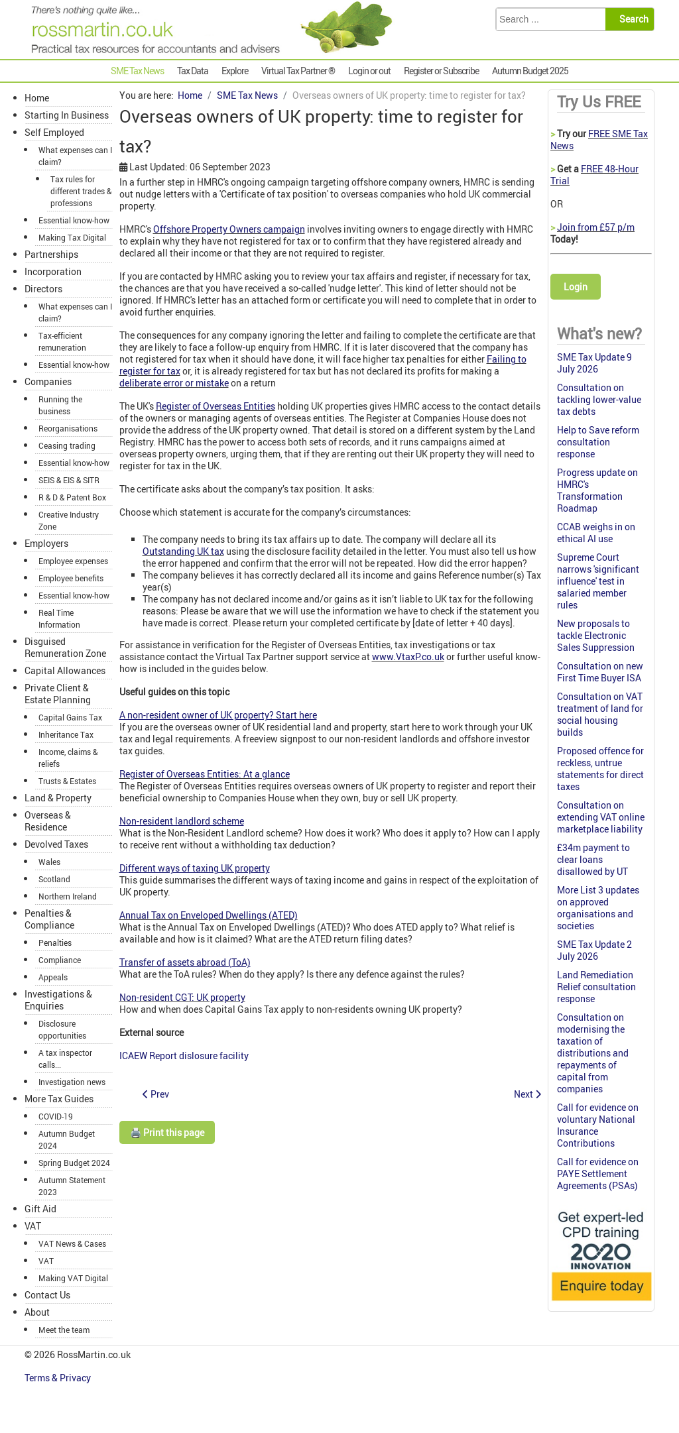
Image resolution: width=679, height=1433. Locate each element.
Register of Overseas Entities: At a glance (204, 774)
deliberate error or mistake (174, 382)
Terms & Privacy (59, 1377)
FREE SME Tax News (599, 139)
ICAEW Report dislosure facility (184, 1055)
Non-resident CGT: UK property (182, 997)
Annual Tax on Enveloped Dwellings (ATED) (208, 915)
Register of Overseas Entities (215, 406)
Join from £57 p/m (596, 227)
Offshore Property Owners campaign (229, 229)
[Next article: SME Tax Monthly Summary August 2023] (527, 1094)
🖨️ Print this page (167, 1132)
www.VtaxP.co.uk (408, 656)
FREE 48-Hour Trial (594, 174)
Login (575, 286)
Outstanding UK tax (183, 551)
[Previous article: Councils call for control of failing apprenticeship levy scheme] (156, 1094)
